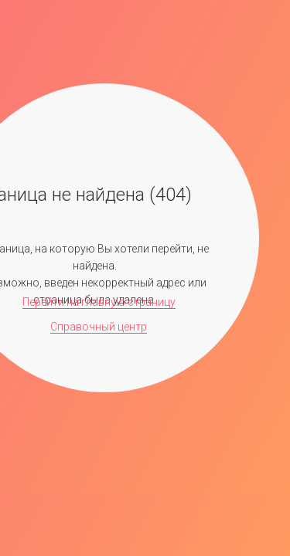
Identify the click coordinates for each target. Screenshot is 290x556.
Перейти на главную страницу (99, 302)
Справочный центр (98, 326)
